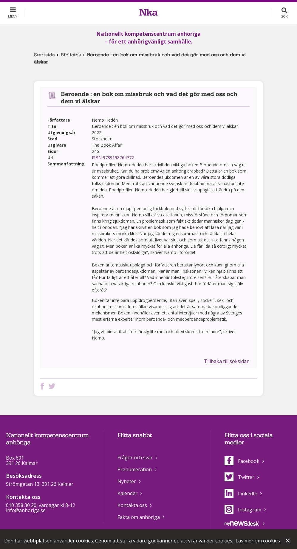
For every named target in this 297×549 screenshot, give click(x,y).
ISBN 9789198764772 (113, 157)
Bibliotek (71, 55)
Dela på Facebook (44, 386)
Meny (12, 16)
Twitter (239, 477)
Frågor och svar (135, 457)
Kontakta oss (132, 505)
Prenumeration (134, 469)
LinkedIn (241, 493)
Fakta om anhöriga (138, 517)
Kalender (127, 493)
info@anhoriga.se (26, 510)
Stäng (288, 541)
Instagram (243, 509)
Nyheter (126, 481)
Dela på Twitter (53, 386)
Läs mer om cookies (258, 540)
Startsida (44, 55)
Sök (284, 16)
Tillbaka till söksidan (227, 361)
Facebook (242, 461)
